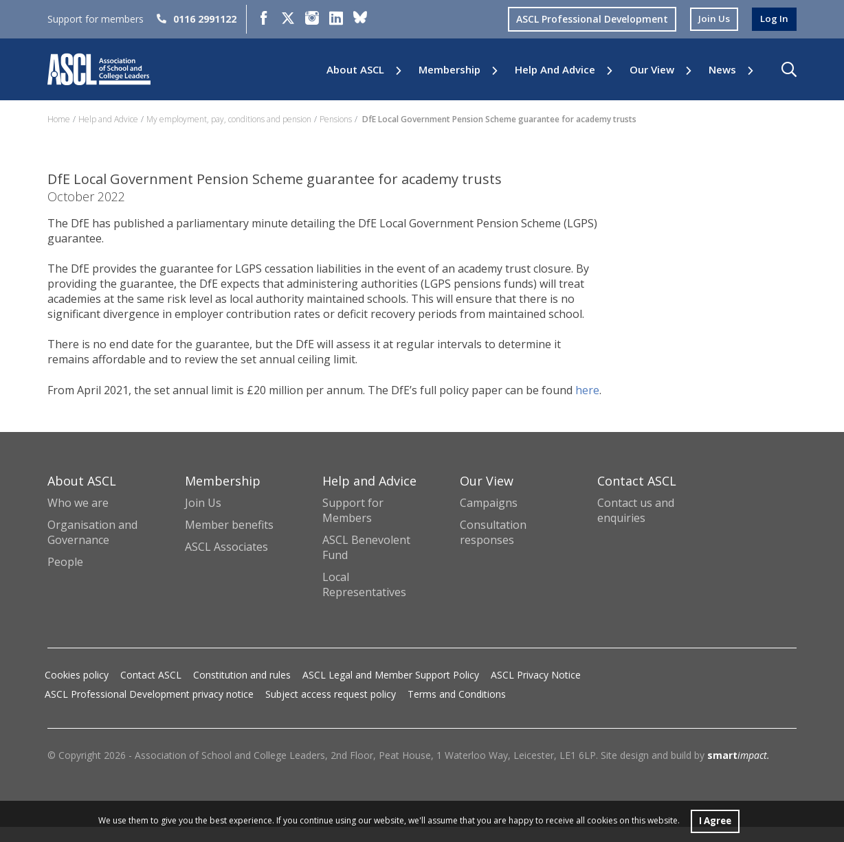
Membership (449, 70)
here (59, 405)
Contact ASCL (150, 689)
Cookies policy (77, 689)
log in (773, 18)
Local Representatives (364, 599)
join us (712, 18)
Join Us (203, 517)
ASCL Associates (226, 561)
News (722, 70)
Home (58, 119)
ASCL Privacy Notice (536, 689)
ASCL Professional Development (590, 18)
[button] (789, 69)
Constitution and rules (242, 689)
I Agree (715, 820)
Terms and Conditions (457, 709)
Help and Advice (555, 70)
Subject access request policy (330, 709)
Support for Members (353, 525)
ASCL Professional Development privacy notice (149, 709)
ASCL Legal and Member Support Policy (390, 689)
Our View (652, 70)
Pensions (336, 119)
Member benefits (229, 539)
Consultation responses (493, 547)
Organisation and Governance (92, 547)
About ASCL (355, 70)
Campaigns (489, 517)
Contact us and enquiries (635, 525)
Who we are (78, 517)
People (65, 576)
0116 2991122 (196, 18)
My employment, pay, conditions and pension (228, 119)
